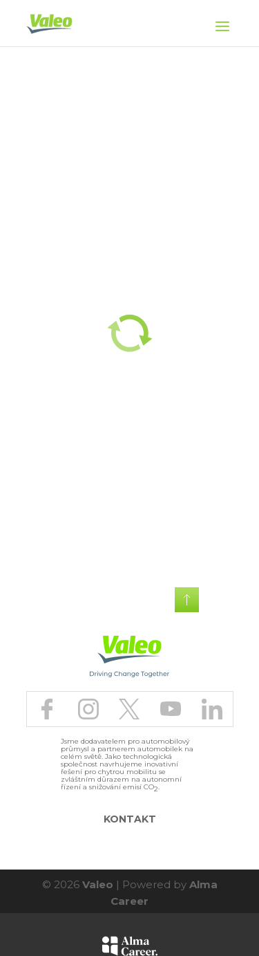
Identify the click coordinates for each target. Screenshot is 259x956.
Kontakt (130, 819)
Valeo (97, 884)
